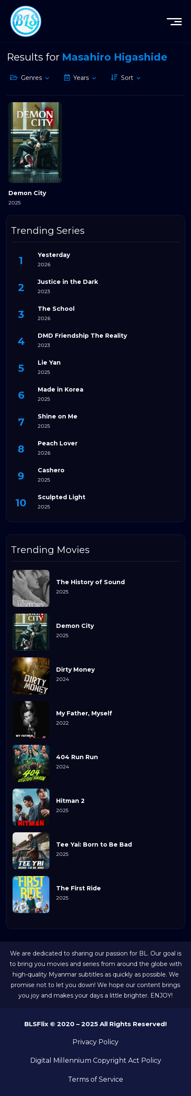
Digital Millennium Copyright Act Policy (95, 1060)
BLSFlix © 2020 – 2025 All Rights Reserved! (95, 1024)
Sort (127, 78)
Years (81, 78)
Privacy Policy (95, 1042)
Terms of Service (95, 1079)
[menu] (174, 21)
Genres (31, 78)
